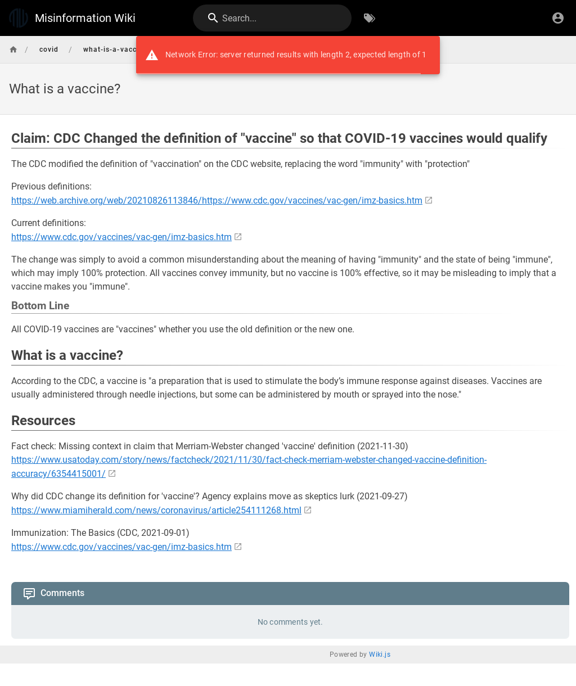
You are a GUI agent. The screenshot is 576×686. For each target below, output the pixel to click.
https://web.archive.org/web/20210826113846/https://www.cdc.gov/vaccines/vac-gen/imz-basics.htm (216, 200)
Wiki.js (379, 654)
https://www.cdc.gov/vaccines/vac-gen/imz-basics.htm (121, 237)
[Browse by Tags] (369, 17)
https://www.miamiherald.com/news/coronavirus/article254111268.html (156, 510)
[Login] (558, 17)
